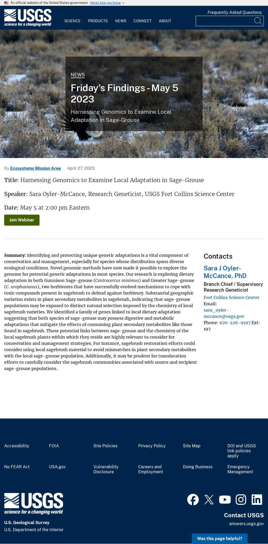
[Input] (230, 21)
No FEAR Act (17, 467)
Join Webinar (21, 219)
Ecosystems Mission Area (35, 168)
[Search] (258, 21)
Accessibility (16, 446)
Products (98, 21)
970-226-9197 (234, 322)
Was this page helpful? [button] (219, 538)
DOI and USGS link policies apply (241, 451)
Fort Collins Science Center (231, 297)
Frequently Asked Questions (235, 12)
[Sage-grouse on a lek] (134, 94)
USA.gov (57, 467)
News (120, 21)
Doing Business (198, 467)
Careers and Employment (150, 469)
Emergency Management (240, 469)
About (165, 21)
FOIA (54, 446)
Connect (142, 21)
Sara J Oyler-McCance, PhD (225, 271)
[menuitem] (72, 18)
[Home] (27, 25)
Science (72, 21)
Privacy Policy (152, 446)
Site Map (191, 446)
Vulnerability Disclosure (106, 469)
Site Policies (105, 446)
